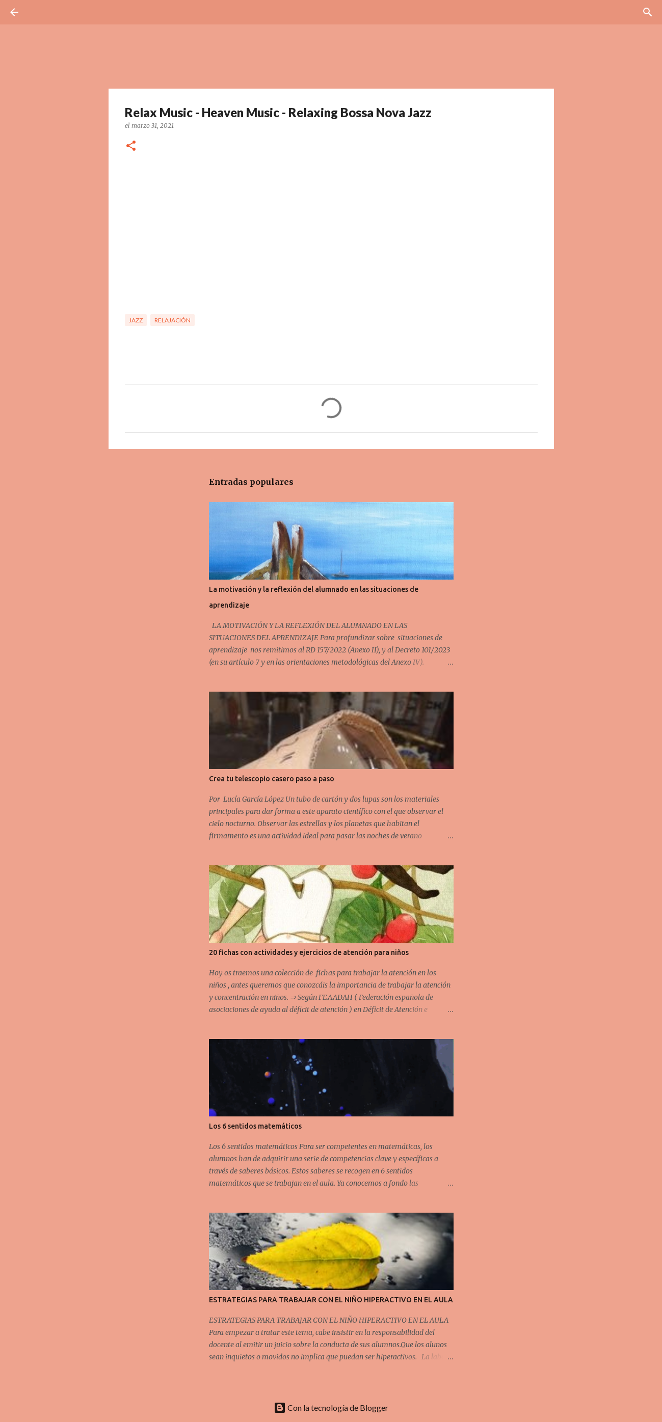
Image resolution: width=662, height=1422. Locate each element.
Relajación (172, 320)
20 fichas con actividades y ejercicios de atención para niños (309, 952)
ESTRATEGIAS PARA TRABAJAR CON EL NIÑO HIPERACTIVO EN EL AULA (331, 1300)
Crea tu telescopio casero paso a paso (271, 779)
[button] (131, 146)
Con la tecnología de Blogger (331, 1407)
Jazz (136, 320)
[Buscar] (43, 12)
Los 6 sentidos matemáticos (255, 1126)
